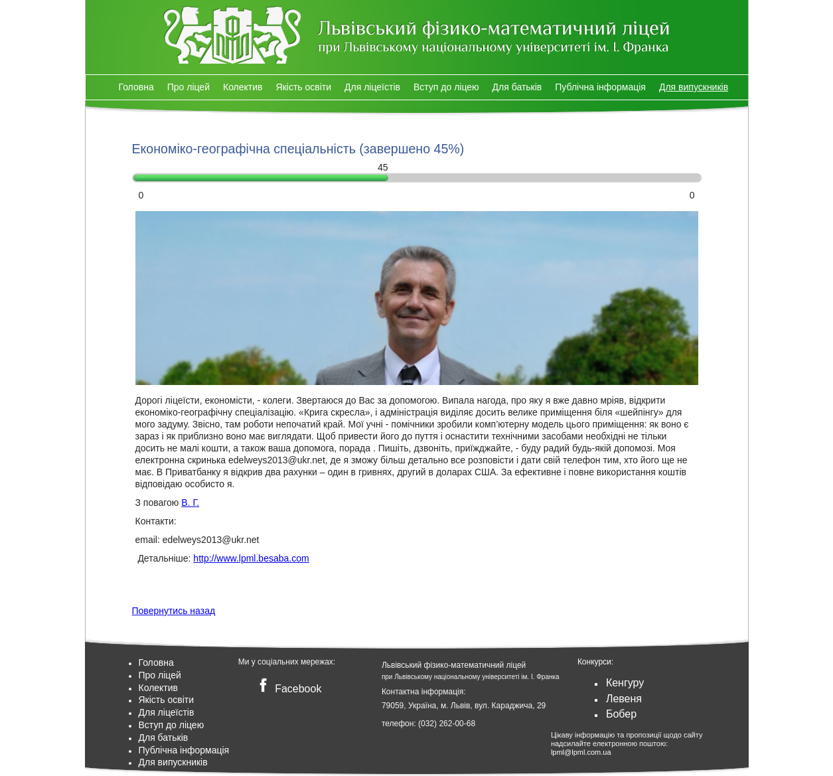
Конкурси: (595, 661)
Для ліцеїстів (372, 87)
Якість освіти (304, 87)
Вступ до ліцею (446, 87)
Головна (136, 87)
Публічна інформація (600, 87)
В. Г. (190, 502)
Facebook (288, 688)
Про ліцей (188, 87)
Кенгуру (625, 682)
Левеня (624, 698)
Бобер (621, 714)
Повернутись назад (174, 610)
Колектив (243, 87)
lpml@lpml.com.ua (581, 752)
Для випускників (693, 87)
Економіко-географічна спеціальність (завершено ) (298, 148)
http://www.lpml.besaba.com (251, 558)
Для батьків (517, 87)
